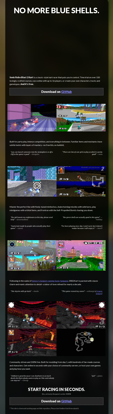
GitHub (66, 92)
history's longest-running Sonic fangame (50, 281)
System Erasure (99, 292)
